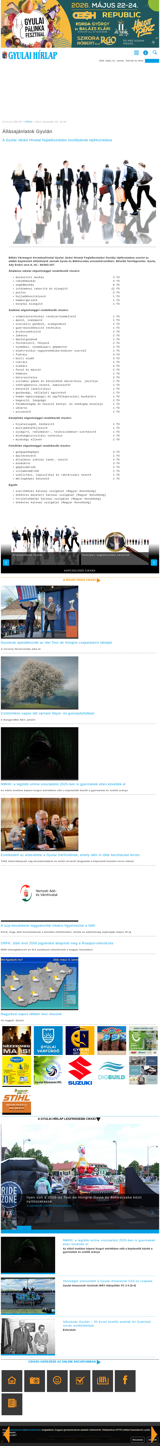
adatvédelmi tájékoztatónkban (25, 1430)
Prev (21, 1218)
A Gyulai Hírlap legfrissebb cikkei (65, 1121)
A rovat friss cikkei (78, 580)
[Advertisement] (80, 89)
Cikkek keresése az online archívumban (60, 1364)
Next (154, 1218)
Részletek (137, 1439)
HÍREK (29, 121)
